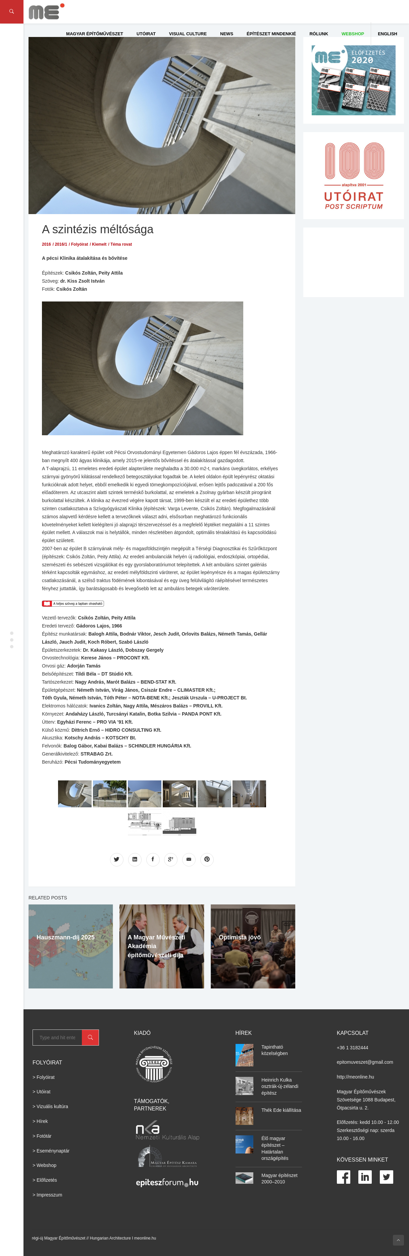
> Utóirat (41, 1091)
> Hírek (40, 1121)
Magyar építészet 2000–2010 (279, 1178)
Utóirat (146, 33)
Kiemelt (99, 244)
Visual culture (188, 33)
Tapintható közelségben (274, 1050)
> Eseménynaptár (51, 1150)
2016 (46, 244)
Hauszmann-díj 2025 (66, 937)
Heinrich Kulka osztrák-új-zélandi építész (279, 1086)
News (226, 33)
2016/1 (61, 244)
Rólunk (318, 33)
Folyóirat (79, 244)
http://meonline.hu (355, 1077)
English (387, 33)
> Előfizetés (45, 1180)
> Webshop (44, 1165)
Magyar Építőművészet (94, 33)
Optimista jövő (240, 937)
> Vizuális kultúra (50, 1106)
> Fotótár (42, 1135)
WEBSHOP (353, 33)
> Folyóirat (44, 1077)
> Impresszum (47, 1195)
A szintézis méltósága (98, 229)
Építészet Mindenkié (271, 33)
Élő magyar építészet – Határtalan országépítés (274, 1148)
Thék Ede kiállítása (281, 1109)
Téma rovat (121, 244)
